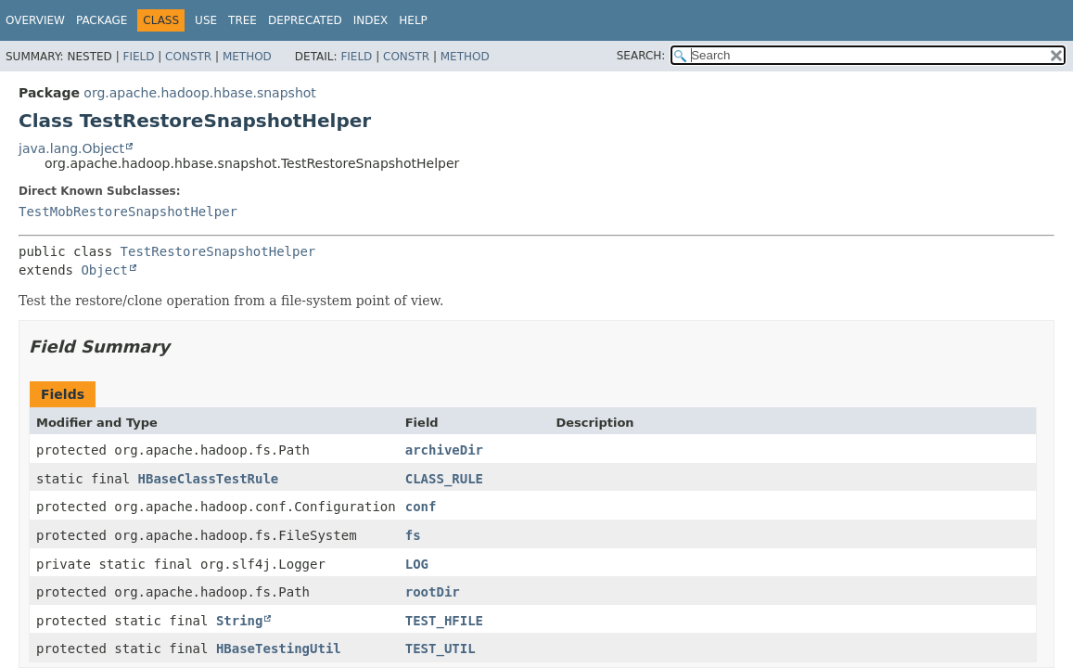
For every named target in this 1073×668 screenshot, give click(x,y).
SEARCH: (641, 55)
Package (101, 20)
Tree (242, 20)
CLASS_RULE (444, 478)
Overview (35, 20)
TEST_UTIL (440, 648)
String (239, 620)
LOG (416, 564)
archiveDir (444, 450)
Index (371, 20)
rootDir (432, 591)
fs (413, 535)
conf (421, 506)
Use (206, 20)
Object (104, 270)
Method (247, 56)
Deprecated (305, 20)
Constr (188, 56)
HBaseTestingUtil (278, 648)
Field (138, 56)
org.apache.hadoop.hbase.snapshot (199, 92)
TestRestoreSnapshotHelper (218, 251)
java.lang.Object (71, 148)
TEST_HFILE (444, 620)
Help (413, 20)
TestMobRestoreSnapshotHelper (128, 211)
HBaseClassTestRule (208, 478)
